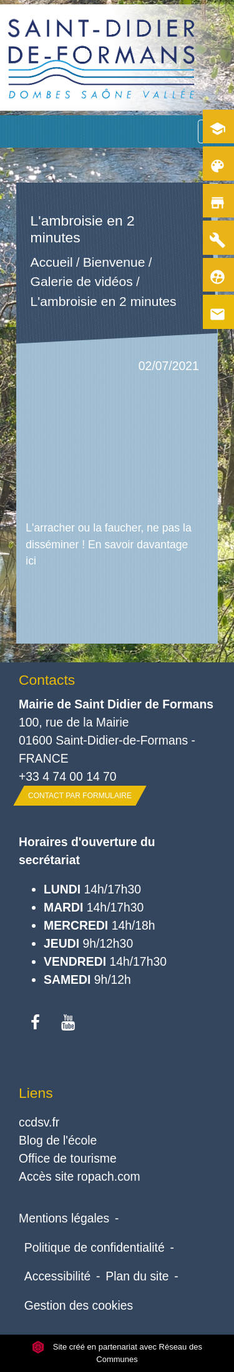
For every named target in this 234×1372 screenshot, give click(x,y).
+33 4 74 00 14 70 (68, 776)
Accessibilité (57, 1276)
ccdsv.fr (39, 1122)
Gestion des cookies (78, 1305)
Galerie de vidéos (82, 282)
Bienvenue (114, 262)
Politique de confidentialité (94, 1247)
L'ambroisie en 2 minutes (104, 302)
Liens (36, 1093)
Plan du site (136, 1276)
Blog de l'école (58, 1140)
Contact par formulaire (80, 795)
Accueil (52, 262)
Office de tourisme (68, 1158)
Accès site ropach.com (79, 1176)
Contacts (47, 680)
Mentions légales (64, 1218)
